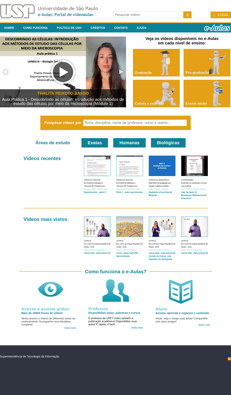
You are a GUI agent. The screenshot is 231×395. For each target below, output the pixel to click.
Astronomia (187, 180)
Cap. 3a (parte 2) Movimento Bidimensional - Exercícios (194, 195)
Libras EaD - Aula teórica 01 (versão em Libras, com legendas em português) (162, 256)
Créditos (98, 27)
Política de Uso (69, 27)
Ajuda (142, 27)
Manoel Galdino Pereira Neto (95, 189)
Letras (87, 241)
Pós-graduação (197, 72)
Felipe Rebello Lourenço (159, 189)
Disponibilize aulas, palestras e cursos (114, 312)
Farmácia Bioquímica (159, 180)
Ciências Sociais (92, 180)
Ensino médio (196, 103)
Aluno (161, 309)
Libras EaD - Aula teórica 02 (194, 253)
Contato (121, 27)
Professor (98, 308)
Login (223, 15)
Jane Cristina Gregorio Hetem (193, 189)
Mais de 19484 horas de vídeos (42, 313)
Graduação (143, 72)
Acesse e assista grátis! (45, 309)
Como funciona (35, 27)
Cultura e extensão (149, 103)
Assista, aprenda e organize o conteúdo (182, 313)
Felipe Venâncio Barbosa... (95, 250)
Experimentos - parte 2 (95, 192)
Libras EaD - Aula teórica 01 (97, 253)
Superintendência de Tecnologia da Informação (29, 356)
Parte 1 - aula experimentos (129, 192)
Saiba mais (70, 328)
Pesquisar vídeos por (63, 123)
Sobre (9, 27)
